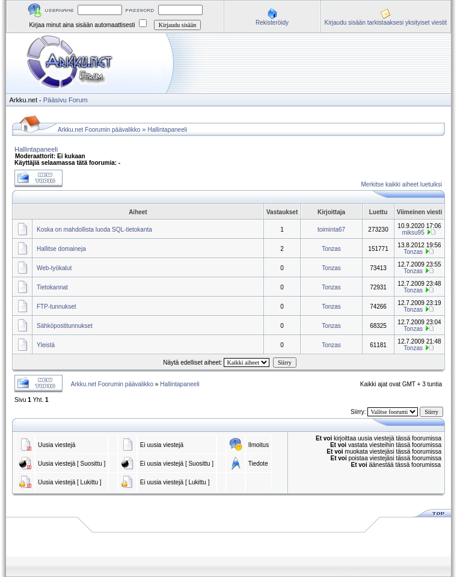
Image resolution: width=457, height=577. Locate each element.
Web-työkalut (54, 268)
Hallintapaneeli (168, 129)
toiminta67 (331, 229)
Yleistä (46, 345)
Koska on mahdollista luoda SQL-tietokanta (94, 229)
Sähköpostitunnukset (65, 325)
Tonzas (331, 248)
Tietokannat (52, 287)
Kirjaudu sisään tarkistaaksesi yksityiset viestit (386, 22)
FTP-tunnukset (56, 306)
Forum (78, 99)
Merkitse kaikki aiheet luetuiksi (402, 184)
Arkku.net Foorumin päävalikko (99, 129)
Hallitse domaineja (61, 248)
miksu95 (413, 232)
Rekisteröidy (272, 22)
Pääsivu (55, 99)
